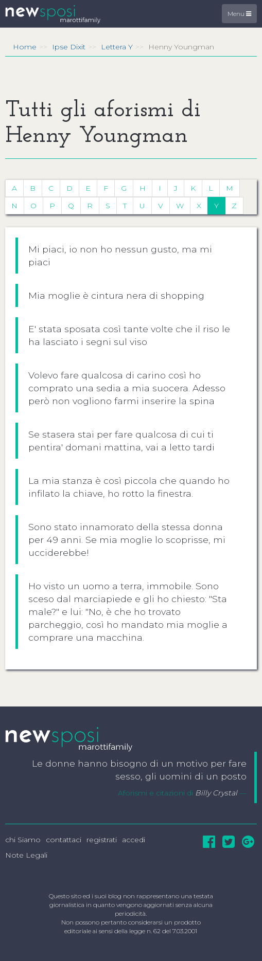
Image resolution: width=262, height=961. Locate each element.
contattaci (63, 839)
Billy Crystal (216, 792)
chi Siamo (23, 839)
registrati (101, 839)
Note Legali (26, 855)
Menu (239, 13)
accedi (133, 839)
